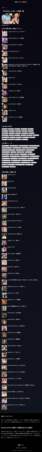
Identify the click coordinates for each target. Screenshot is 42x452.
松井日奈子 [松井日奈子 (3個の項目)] (25, 133)
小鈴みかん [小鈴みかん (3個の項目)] (5, 133)
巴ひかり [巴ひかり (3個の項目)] (12, 133)
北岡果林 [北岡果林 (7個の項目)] (11, 128)
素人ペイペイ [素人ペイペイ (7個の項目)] (31, 154)
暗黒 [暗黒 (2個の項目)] (11, 154)
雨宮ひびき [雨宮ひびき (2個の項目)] (25, 139)
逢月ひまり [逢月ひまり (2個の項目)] (18, 139)
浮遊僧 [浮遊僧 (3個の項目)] (17, 154)
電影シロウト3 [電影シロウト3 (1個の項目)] (29, 164)
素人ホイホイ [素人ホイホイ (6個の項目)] (5, 156)
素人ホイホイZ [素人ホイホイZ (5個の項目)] (5, 158)
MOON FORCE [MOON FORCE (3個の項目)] (14, 145)
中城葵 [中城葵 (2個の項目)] (12, 135)
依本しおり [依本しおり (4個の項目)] (24, 128)
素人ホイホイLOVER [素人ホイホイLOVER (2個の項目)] (15, 156)
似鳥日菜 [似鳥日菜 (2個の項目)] (23, 135)
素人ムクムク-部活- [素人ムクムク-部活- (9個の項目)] (25, 162)
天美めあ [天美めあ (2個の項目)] (36, 135)
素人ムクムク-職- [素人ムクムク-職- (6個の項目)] (16, 162)
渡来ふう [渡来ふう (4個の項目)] (12, 131)
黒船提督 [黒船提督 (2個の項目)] (12, 166)
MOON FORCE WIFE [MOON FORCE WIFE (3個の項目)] (34, 145)
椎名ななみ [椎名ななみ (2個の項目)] (26, 137)
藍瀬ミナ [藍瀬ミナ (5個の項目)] (17, 128)
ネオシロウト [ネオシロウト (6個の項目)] (29, 152)
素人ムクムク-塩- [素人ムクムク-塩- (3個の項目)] (6, 160)
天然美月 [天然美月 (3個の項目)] (31, 131)
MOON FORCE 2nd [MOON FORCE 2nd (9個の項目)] (23, 145)
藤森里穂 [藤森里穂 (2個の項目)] (11, 139)
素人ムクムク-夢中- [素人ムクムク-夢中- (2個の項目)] (16, 160)
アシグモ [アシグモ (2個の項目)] (13, 152)
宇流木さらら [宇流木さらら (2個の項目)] (5, 137)
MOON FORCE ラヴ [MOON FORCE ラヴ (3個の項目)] (7, 147)
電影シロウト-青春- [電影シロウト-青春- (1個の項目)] (20, 164)
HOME (21, 445)
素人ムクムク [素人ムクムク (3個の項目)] (14, 158)
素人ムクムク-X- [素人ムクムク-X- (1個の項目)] (23, 158)
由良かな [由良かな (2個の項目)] (4, 139)
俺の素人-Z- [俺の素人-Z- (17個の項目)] (5, 154)
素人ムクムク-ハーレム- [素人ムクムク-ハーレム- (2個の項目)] (33, 158)
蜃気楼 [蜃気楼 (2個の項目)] (4, 164)
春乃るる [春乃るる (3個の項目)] (18, 133)
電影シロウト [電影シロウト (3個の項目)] (11, 164)
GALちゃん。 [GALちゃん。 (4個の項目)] (5, 145)
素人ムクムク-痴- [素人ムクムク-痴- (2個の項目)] (6, 162)
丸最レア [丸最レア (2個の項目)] (17, 135)
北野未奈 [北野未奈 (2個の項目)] (30, 135)
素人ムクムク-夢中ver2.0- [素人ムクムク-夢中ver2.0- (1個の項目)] (27, 160)
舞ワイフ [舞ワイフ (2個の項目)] (34, 162)
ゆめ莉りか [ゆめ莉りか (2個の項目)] (5, 135)
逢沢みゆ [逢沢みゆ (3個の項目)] (31, 133)
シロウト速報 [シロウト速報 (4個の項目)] (21, 152)
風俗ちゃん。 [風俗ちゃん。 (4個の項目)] (5, 166)
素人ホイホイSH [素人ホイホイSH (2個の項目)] (25, 156)
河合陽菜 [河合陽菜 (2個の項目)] (32, 137)
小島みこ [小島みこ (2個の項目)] (12, 137)
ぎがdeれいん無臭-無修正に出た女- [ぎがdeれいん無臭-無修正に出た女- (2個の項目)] (29, 147)
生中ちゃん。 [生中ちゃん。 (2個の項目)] (23, 154)
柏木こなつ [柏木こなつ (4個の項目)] (5, 131)
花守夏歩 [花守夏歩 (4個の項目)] (18, 131)
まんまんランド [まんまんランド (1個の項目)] (6, 152)
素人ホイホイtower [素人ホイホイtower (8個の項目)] (34, 156)
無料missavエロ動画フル (21, 2)
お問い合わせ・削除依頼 (21, 447)
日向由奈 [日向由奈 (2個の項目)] (19, 137)
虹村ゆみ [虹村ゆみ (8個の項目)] (4, 128)
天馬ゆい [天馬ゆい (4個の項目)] (31, 128)
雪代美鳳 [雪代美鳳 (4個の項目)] (24, 131)
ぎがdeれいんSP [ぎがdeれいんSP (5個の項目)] (17, 147)
